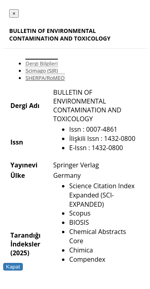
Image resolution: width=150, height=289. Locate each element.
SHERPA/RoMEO (45, 77)
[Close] (14, 13)
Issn (16, 142)
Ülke (17, 175)
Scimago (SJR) (42, 70)
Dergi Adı (25, 105)
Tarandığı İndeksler (25, 239)
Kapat (13, 267)
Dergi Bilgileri (42, 63)
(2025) (19, 252)
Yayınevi (24, 165)
